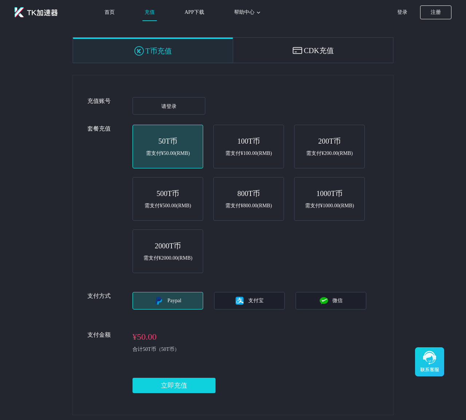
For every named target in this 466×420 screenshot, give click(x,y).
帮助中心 (248, 12)
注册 (436, 12)
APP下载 (194, 12)
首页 (109, 12)
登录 (402, 12)
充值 (150, 12)
